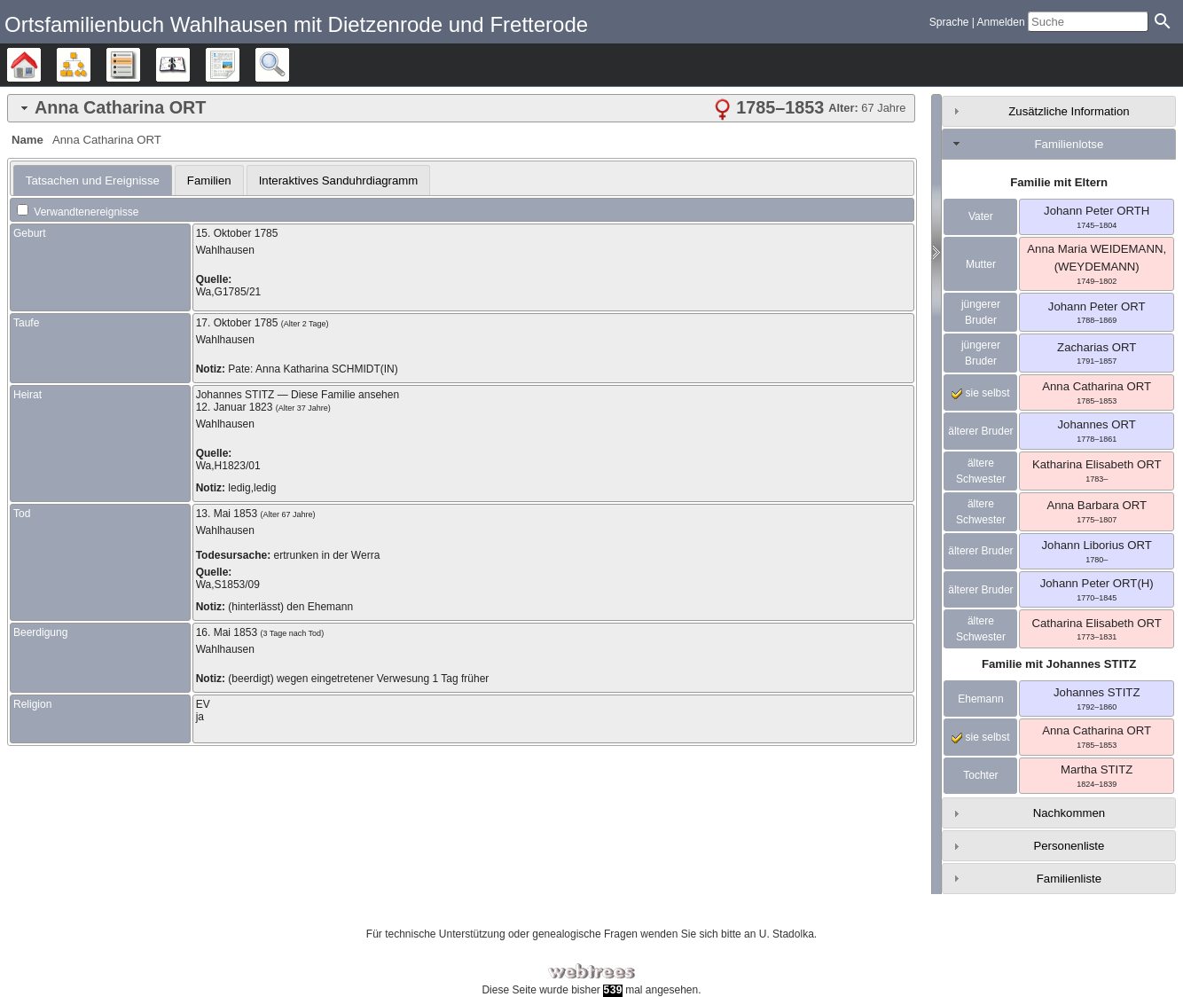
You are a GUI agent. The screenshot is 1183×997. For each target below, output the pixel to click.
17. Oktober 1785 (237, 323)
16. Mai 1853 (226, 632)
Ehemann (980, 699)
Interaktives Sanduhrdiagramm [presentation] (339, 180)
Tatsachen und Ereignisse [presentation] (93, 180)
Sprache (949, 22)
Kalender (189, 65)
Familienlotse (1069, 144)
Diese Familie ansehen (345, 395)
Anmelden (1001, 22)
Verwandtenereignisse (77, 212)
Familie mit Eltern (1059, 182)
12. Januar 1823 (234, 407)
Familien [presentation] (209, 180)
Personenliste (1068, 845)
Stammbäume (40, 65)
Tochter (980, 775)
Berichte (239, 65)
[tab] (461, 108)
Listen (139, 65)
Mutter (981, 264)
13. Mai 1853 (226, 513)
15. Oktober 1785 (237, 233)
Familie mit (1059, 664)
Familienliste (1069, 878)
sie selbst (980, 393)
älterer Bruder (980, 431)
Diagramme (90, 65)
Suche (288, 65)
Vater (980, 216)
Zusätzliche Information (1068, 111)
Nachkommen (1069, 813)
